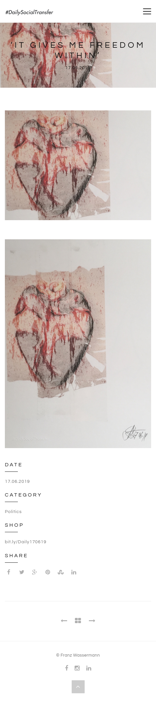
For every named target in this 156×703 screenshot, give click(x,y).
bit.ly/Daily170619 (25, 542)
